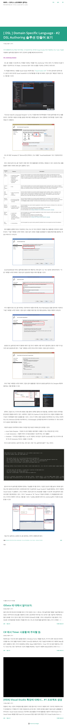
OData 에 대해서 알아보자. (17, 605)
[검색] (58, 2)
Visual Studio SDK (40, 70)
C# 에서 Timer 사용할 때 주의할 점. (22, 632)
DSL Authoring (26, 540)
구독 (53, 2)
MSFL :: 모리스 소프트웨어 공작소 (15, 2)
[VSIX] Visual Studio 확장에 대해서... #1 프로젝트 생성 (32, 699)
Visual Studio (39, 540)
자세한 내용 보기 (60, 623)
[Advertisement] (33, 15)
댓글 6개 (8, 623)
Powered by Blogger (33, 723)
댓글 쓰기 (8, 718)
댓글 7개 (8, 650)
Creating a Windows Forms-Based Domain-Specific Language (42, 209)
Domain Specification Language (14, 540)
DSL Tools (32, 540)
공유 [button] (61, 540)
